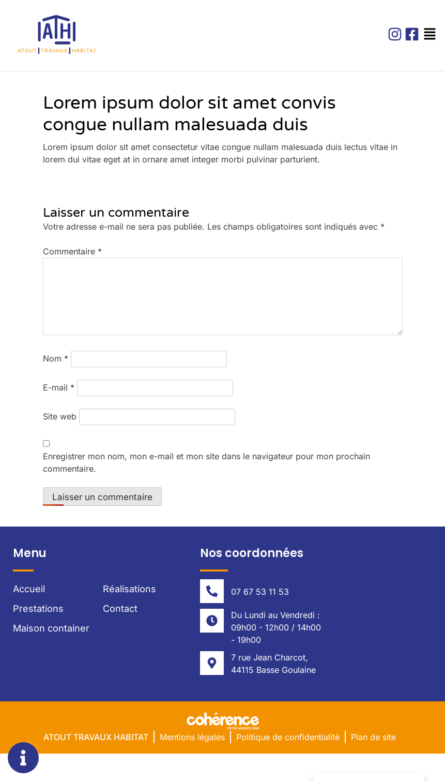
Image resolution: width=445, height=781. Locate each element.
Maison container (51, 628)
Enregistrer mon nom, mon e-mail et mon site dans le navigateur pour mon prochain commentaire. (206, 462)
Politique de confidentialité (288, 737)
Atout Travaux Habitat (95, 737)
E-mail (58, 387)
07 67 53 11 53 (260, 592)
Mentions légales (192, 737)
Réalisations (129, 588)
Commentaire (72, 251)
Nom (55, 358)
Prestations (38, 608)
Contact (120, 608)
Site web (59, 416)
